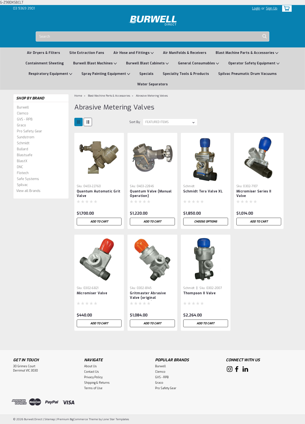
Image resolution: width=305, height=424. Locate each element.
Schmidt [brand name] (189, 186)
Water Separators (152, 84)
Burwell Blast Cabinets (147, 63)
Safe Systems (28, 179)
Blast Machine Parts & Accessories (247, 53)
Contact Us (91, 372)
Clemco (22, 113)
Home (78, 96)
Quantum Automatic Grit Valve (99, 193)
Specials (146, 74)
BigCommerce (79, 419)
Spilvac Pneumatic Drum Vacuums (247, 74)
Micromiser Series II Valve (253, 193)
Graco (21, 125)
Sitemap (49, 419)
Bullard (22, 149)
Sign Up (271, 8)
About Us (90, 366)
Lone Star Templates (115, 419)
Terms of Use (93, 388)
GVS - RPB (25, 119)
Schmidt (23, 143)
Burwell (23, 107)
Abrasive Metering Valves (152, 96)
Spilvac (22, 185)
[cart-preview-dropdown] (286, 8)
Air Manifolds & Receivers (184, 53)
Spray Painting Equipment (105, 74)
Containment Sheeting (44, 63)
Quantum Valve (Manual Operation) (151, 193)
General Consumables (198, 63)
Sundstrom (25, 137)
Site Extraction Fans (86, 53)
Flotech (23, 173)
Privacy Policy (93, 377)
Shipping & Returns (97, 383)
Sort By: (135, 122)
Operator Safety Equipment (254, 63)
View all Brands (28, 191)
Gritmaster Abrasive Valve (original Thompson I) (148, 298)
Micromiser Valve (92, 293)
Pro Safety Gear (29, 131)
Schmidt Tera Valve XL (203, 191)
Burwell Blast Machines (95, 63)
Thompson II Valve (199, 293)
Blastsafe (24, 155)
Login (256, 8)
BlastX (22, 161)
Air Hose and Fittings (133, 53)
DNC (20, 167)
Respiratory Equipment (50, 74)
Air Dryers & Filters (43, 53)
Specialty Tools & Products (186, 74)
